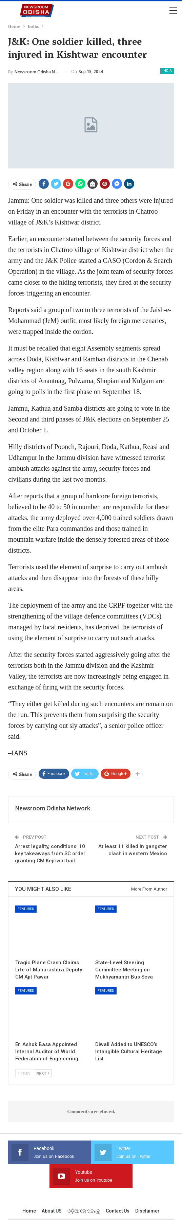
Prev (24, 1073)
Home (29, 1211)
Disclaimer (147, 1211)
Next (42, 1073)
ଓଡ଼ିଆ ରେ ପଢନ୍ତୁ (83, 1211)
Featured (26, 909)
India (167, 71)
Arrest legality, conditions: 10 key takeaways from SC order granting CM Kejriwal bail (50, 853)
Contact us (117, 1211)
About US (52, 1211)
